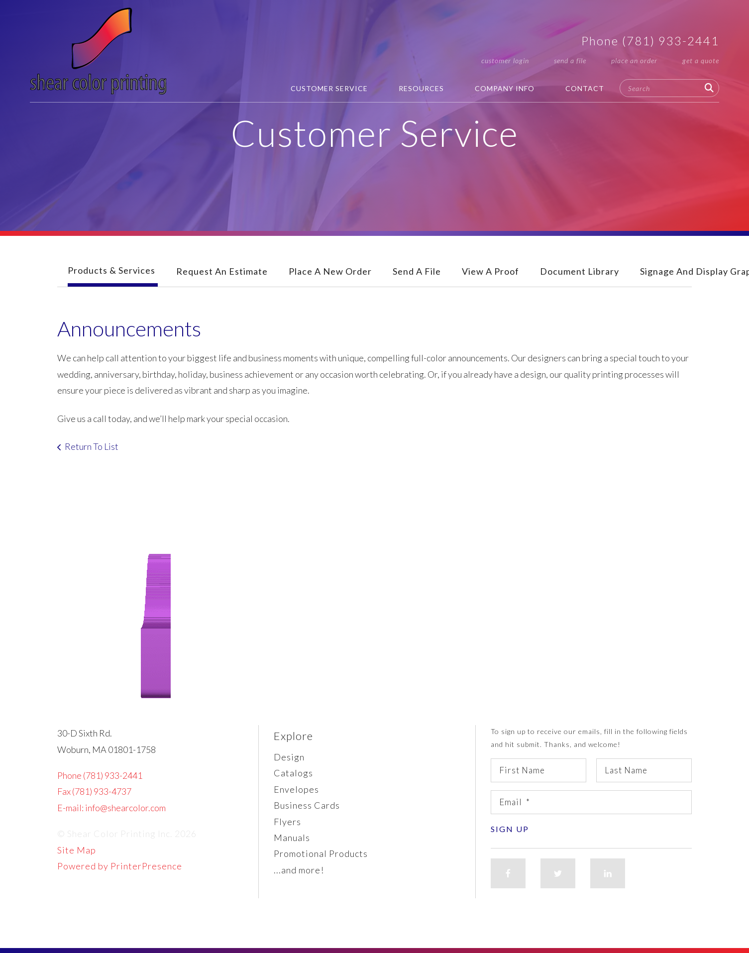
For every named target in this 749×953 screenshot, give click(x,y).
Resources (421, 88)
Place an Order (634, 60)
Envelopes (296, 789)
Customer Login (505, 60)
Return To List (91, 446)
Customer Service (329, 88)
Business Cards (307, 805)
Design (289, 756)
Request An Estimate (222, 271)
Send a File (570, 60)
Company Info (505, 88)
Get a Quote (700, 60)
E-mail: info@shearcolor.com (111, 807)
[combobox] (669, 88)
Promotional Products (321, 853)
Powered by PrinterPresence (119, 865)
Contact (584, 88)
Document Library (579, 271)
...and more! (299, 869)
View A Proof (490, 271)
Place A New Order (330, 271)
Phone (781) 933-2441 (650, 40)
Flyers (287, 821)
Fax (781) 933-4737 (94, 791)
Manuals (292, 837)
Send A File (417, 271)
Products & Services (111, 270)
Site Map (76, 850)
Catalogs (293, 772)
